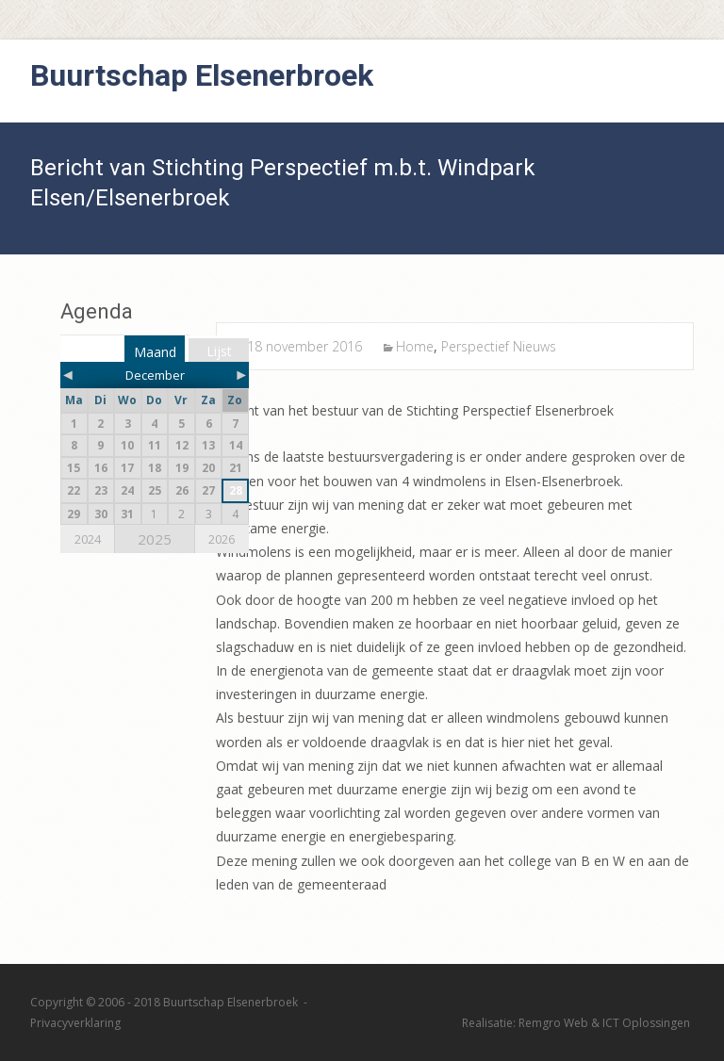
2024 (87, 538)
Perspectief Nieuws (498, 346)
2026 (221, 538)
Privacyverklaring (75, 1023)
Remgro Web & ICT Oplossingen (604, 1023)
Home (415, 346)
